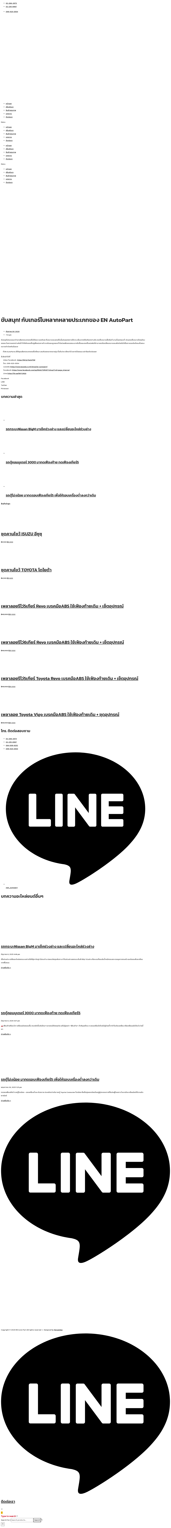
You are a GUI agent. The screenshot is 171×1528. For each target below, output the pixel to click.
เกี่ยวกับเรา (10, 107)
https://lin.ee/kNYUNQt (16, 373)
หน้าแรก (9, 103)
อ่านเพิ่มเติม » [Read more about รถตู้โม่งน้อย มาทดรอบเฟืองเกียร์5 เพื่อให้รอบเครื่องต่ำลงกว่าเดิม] (6, 1100)
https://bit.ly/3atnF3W (26, 360)
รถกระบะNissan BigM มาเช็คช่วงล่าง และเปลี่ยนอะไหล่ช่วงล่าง (48, 429)
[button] (85, 122)
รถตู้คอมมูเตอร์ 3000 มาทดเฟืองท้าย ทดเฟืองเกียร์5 (42, 462)
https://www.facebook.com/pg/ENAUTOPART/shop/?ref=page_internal (41, 370)
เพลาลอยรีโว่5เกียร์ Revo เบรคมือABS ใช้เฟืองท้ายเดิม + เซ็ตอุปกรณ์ (62, 606)
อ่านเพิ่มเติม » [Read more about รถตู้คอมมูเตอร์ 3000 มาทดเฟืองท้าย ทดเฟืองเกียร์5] (6, 1034)
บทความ (9, 113)
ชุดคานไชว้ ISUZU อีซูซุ (21, 533)
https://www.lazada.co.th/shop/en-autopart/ (29, 367)
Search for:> (6, 1520)
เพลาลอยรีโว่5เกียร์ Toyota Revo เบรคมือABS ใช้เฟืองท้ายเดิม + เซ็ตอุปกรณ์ (69, 678)
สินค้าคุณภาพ (11, 110)
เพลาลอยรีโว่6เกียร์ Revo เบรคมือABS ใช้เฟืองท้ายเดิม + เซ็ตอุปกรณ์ (62, 642)
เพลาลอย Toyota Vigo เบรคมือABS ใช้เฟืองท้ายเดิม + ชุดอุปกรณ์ (60, 714)
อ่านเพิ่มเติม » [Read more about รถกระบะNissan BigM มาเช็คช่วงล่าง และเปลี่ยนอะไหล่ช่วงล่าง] (6, 967)
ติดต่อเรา (9, 117)
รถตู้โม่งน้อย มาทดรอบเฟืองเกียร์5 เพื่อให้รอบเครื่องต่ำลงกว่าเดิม (51, 495)
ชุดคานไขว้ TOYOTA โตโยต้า (26, 570)
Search (37, 1520)
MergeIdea (58, 1330)
